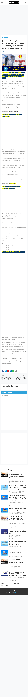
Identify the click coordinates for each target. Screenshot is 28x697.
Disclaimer (16, 583)
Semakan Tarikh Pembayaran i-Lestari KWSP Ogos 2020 (17, 509)
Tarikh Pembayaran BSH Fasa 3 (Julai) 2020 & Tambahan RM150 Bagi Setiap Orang (17, 487)
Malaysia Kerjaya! (18, 592)
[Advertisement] (14, 20)
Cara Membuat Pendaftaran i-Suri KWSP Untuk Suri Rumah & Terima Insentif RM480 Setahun (17, 573)
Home (2, 583)
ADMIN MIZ (7, 51)
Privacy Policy (4, 585)
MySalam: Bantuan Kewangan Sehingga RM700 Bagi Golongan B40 (17, 531)
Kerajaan (6, 367)
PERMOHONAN (12, 183)
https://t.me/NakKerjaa (13, 111)
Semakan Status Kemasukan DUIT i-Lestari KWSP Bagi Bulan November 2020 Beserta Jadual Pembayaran (17, 498)
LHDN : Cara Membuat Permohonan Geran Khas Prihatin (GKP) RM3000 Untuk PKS (16, 475)
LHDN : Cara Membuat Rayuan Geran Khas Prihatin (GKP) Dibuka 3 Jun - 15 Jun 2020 (17, 518)
